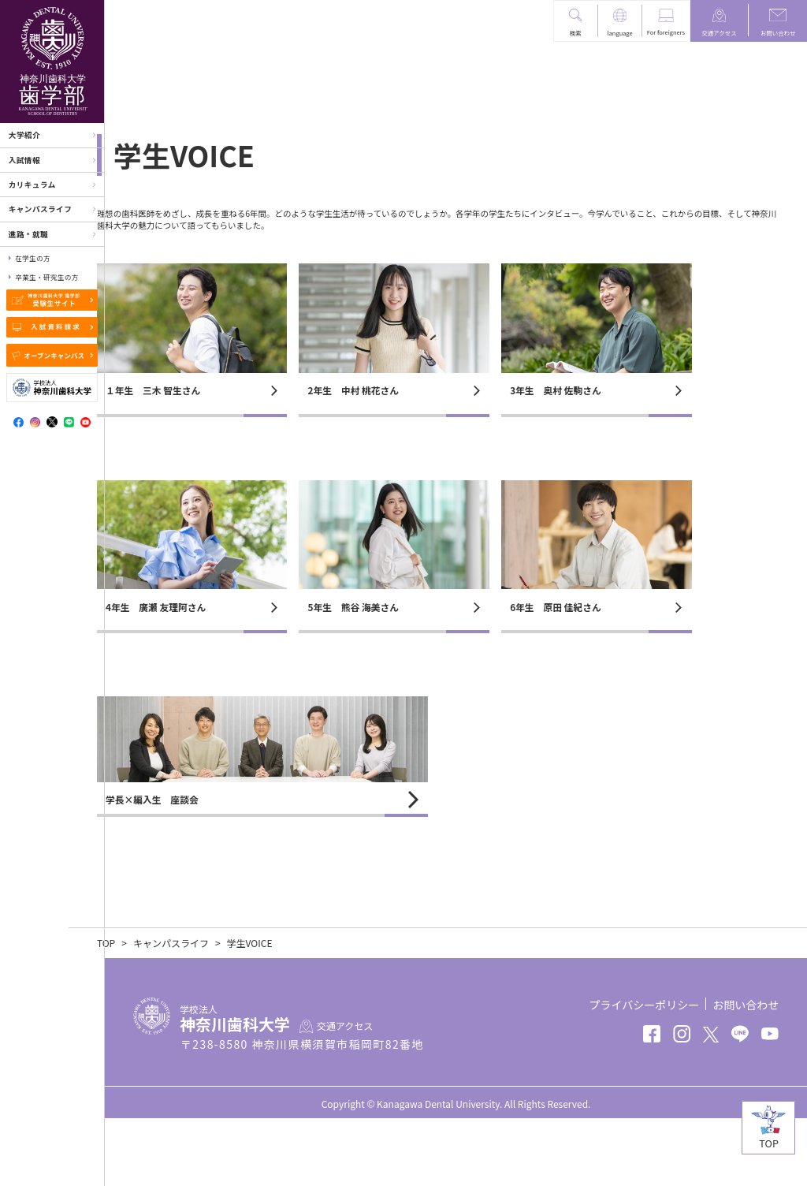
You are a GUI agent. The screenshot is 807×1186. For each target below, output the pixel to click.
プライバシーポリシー (644, 1072)
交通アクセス (718, 32)
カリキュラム (32, 184)
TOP (142, 1010)
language (620, 32)
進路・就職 (28, 234)
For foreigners (666, 32)
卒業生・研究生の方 (46, 277)
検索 (576, 32)
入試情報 (24, 160)
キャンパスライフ (41, 208)
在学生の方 (32, 258)
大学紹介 (24, 134)
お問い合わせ (778, 32)
